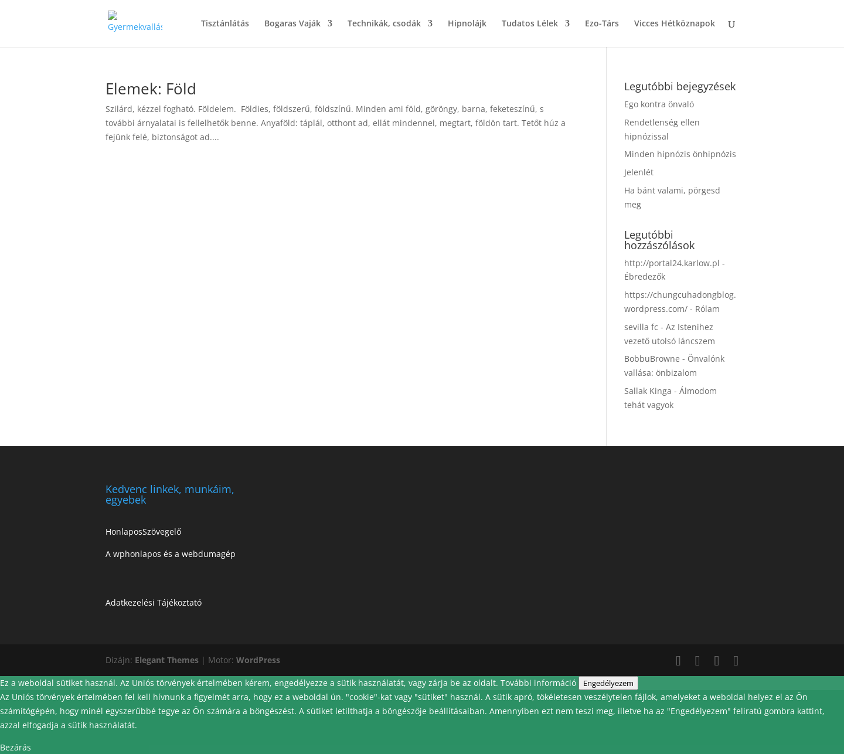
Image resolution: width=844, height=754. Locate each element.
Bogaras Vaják (292, 24)
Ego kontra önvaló (659, 104)
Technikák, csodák (384, 24)
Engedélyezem (608, 683)
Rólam (707, 308)
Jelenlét (639, 172)
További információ (539, 682)
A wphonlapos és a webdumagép (171, 553)
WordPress (258, 659)
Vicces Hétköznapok (674, 24)
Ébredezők (644, 276)
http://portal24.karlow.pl (672, 263)
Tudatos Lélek (530, 24)
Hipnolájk (467, 24)
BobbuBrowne (652, 358)
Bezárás (15, 747)
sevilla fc (641, 326)
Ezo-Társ (602, 24)
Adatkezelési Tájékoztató (154, 602)
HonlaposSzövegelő (143, 531)
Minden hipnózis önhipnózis (680, 153)
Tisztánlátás (225, 24)
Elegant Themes (167, 659)
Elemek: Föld (151, 88)
